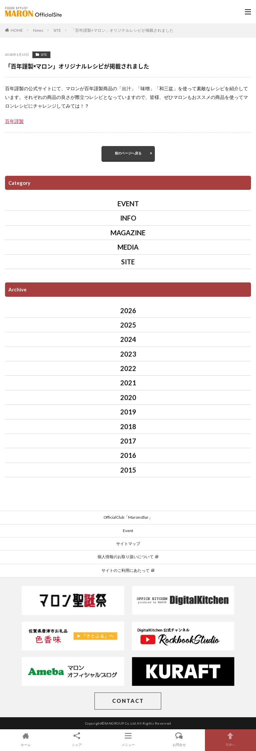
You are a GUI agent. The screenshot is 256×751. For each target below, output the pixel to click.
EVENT (128, 204)
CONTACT (128, 701)
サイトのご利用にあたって (128, 570)
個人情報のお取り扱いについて (128, 556)
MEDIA (128, 247)
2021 (128, 383)
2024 (128, 339)
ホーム (25, 739)
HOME (17, 30)
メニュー (128, 739)
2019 (128, 412)
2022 (128, 368)
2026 (128, 310)
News (38, 30)
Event (128, 530)
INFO (128, 218)
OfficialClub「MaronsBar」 (128, 517)
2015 (128, 470)
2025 (128, 325)
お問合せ (179, 739)
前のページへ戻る (128, 153)
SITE (57, 30)
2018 (128, 426)
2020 (128, 397)
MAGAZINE (128, 233)
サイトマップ (128, 543)
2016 (128, 455)
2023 (128, 354)
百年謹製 (14, 121)
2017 (128, 441)
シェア (76, 739)
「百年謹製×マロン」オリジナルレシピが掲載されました (122, 30)
